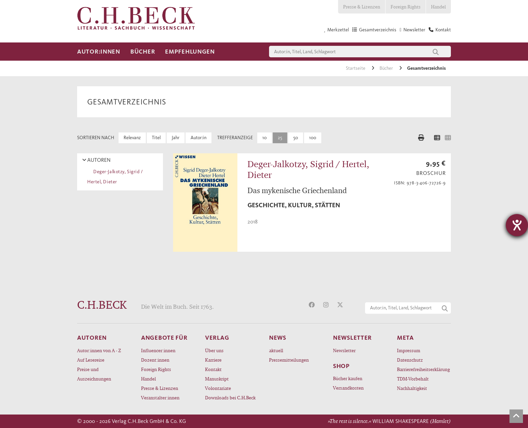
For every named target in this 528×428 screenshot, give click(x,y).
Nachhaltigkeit (412, 388)
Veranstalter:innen (160, 397)
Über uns (214, 350)
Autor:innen (98, 51)
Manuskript (217, 378)
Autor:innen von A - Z (99, 350)
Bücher (142, 51)
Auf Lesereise (90, 360)
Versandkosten (348, 388)
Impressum (408, 350)
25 (280, 138)
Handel (438, 6)
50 (295, 138)
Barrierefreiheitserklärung (423, 369)
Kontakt (213, 369)
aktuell (276, 350)
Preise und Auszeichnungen (94, 373)
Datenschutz (410, 360)
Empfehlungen (190, 51)
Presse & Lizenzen (361, 6)
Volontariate (218, 388)
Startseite (356, 68)
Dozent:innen (155, 360)
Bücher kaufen (347, 378)
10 (264, 138)
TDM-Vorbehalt (413, 378)
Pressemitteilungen (289, 360)
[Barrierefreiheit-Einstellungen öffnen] (517, 225)
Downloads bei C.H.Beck (230, 397)
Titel (156, 138)
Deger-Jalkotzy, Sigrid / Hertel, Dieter (115, 177)
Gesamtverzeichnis (426, 68)
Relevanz (132, 138)
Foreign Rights (406, 6)
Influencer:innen (158, 350)
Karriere (213, 360)
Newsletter (344, 350)
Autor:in (198, 138)
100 (312, 138)
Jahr (175, 138)
